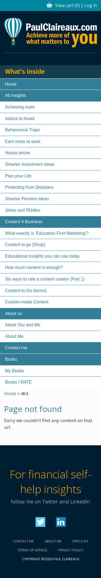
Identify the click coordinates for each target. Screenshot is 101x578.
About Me (14, 336)
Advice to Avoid (19, 118)
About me (53, 541)
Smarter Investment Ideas (29, 164)
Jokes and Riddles (22, 210)
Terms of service (32, 550)
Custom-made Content (26, 302)
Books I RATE (18, 382)
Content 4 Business (24, 221)
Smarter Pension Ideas (27, 199)
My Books (14, 371)
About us (13, 313)
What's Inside (25, 71)
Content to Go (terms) (26, 290)
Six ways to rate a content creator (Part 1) (45, 279)
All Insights (15, 95)
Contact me (16, 347)
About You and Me (22, 325)
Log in (90, 5)
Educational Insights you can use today (42, 256)
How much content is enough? (34, 267)
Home (11, 84)
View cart (67, 5)
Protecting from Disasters (29, 187)
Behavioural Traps (22, 130)
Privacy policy (70, 550)
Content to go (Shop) (25, 244)
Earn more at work (22, 141)
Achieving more (20, 107)
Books (11, 359)
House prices (17, 152)
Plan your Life (18, 176)
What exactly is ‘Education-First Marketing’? (47, 233)
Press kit (80, 541)
